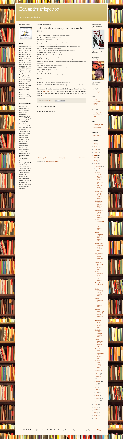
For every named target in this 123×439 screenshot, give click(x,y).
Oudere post (82, 158)
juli (97, 384)
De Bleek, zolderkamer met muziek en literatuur (98, 102)
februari (98, 398)
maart (97, 395)
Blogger (99, 430)
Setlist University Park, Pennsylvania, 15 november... (99, 276)
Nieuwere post (42, 158)
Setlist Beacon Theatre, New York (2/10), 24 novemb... (99, 204)
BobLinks (46, 91)
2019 (95, 163)
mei (97, 389)
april (97, 392)
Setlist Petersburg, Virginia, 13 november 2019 (99, 292)
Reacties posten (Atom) (52, 161)
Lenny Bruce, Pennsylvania (99, 284)
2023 (95, 152)
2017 (95, 407)
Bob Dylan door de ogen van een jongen (98, 114)
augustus (98, 381)
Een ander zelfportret (39, 9)
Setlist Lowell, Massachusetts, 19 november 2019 (99, 247)
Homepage (62, 158)
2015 (95, 413)
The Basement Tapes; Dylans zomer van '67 (99, 256)
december (98, 166)
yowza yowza (97, 135)
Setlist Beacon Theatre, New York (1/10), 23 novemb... (99, 214)
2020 (95, 161)
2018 (95, 404)
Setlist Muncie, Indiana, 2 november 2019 (99, 356)
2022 (95, 155)
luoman (81, 430)
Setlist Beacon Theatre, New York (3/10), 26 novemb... (99, 195)
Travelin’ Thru (99, 370)
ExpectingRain (98, 92)
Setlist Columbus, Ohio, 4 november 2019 (99, 343)
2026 (95, 144)
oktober (98, 374)
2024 (95, 149)
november (98, 169)
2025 (95, 146)
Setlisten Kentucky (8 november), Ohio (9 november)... (99, 314)
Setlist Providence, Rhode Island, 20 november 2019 (99, 237)
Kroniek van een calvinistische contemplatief (98, 126)
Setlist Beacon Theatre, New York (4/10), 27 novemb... (99, 186)
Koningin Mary (97, 349)
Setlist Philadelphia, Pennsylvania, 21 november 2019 (99, 225)
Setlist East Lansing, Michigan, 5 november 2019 (99, 333)
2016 (95, 410)
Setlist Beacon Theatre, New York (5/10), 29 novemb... (99, 176)
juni (97, 387)
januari (98, 401)
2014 (95, 415)
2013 (95, 418)
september (98, 376)
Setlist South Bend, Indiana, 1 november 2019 (98, 364)
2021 (95, 158)
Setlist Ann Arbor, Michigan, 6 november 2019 (99, 324)
